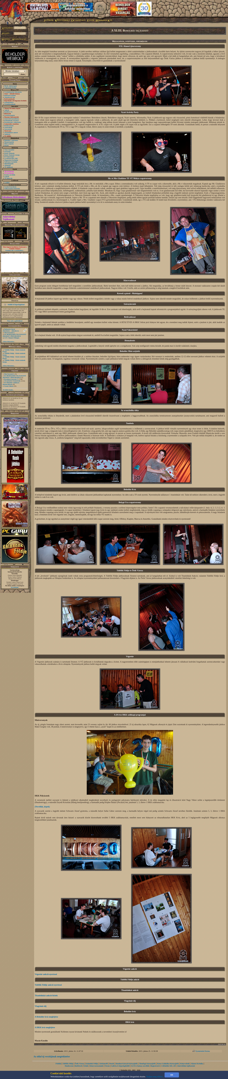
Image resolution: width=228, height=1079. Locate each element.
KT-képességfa (9, 157)
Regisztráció (155, 1066)
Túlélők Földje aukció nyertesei (48, 985)
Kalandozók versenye (11, 120)
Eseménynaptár (9, 115)
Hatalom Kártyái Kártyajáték (127, 1064)
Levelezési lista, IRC (11, 158)
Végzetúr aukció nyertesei (46, 974)
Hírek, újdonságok (10, 86)
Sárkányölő (104, 1064)
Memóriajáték (9, 142)
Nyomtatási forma (202, 1051)
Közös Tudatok (9, 153)
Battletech (78, 1066)
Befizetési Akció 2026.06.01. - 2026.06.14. (11, 330)
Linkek (6, 176)
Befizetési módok (10, 95)
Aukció (6, 110)
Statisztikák (8, 127)
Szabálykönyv (9, 102)
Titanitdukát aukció (11, 132)
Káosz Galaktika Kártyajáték (168, 1064)
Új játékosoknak (9, 104)
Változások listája (10, 88)
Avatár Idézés (8, 386)
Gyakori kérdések (10, 187)
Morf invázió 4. (9, 332)
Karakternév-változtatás (12, 122)
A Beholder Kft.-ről (168, 1066)
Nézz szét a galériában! (15, 321)
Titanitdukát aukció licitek (46, 995)
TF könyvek (8, 178)
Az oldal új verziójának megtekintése (52, 1056)
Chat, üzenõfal (9, 150)
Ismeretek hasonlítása (11, 119)
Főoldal (58, 1064)
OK (171, 1075)
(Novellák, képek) (42, 807)
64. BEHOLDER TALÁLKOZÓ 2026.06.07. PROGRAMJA (14, 335)
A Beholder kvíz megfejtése (46, 1017)
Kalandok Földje (92, 1064)
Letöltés (7, 182)
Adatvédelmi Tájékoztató (9, 217)
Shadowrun (69, 1066)
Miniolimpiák (9, 163)
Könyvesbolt (184, 1064)
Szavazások (8, 129)
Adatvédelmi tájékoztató (186, 1066)
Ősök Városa (79, 1064)
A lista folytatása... (9, 341)
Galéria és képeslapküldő (120, 1066)
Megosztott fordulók (11, 160)
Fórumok (7, 151)
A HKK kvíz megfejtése (45, 1027)
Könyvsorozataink (96, 1066)
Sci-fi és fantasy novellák (140, 1066)
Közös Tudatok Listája (12, 155)
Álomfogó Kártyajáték (147, 1064)
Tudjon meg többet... (155, 1077)
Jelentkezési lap (9, 97)
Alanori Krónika (197, 1064)
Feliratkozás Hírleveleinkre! (14, 197)
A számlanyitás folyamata (13, 92)
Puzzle (6, 145)
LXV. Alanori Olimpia (11, 338)
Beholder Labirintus (11, 140)
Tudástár (7, 134)
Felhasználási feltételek (12, 188)
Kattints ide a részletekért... (14, 250)
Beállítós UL (8, 112)
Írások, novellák (9, 175)
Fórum (107, 1066)
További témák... (8, 390)
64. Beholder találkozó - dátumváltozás (11, 383)
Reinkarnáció (9, 125)
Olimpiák (7, 165)
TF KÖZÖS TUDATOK (12, 381)
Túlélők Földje (68, 1064)
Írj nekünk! (15, 587)
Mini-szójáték (9, 144)
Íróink (86, 1066)
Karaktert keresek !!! (11, 379)
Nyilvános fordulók (10, 162)
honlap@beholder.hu (15, 572)
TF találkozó (8, 167)
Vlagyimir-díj (40, 1006)
